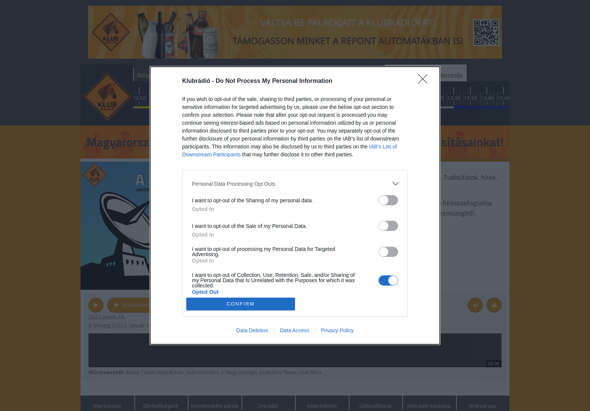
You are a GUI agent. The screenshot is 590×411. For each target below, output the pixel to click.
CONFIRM (241, 303)
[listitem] (295, 184)
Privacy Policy (337, 330)
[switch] (388, 200)
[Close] (425, 81)
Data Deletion (252, 330)
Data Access (294, 330)
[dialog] (295, 205)
